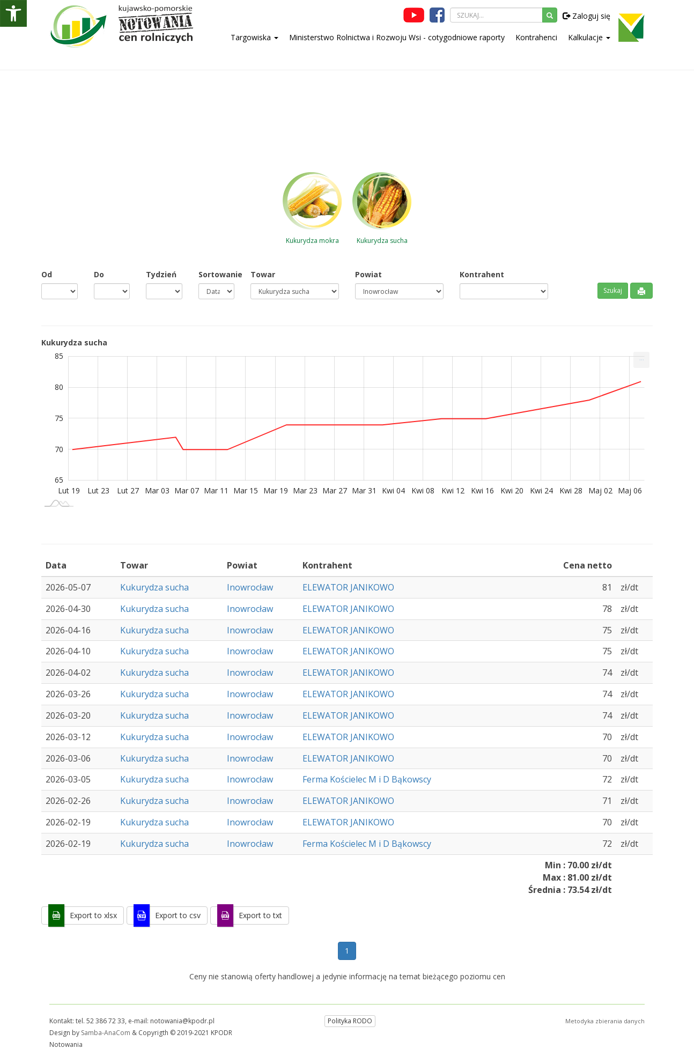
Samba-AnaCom (105, 1032)
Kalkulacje (589, 37)
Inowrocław (250, 587)
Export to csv (178, 915)
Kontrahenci (536, 37)
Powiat (368, 274)
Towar (262, 274)
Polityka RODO (350, 1020)
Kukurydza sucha (154, 587)
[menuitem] (641, 360)
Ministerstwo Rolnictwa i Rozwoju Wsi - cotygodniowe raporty (397, 37)
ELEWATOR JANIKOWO (348, 587)
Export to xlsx (93, 915)
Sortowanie (216, 274)
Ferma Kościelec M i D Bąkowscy (366, 779)
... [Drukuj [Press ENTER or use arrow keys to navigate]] (641, 357)
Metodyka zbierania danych (605, 1021)
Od (46, 274)
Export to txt (260, 915)
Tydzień (161, 274)
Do (99, 274)
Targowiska (254, 37)
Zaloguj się (586, 16)
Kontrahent (482, 274)
